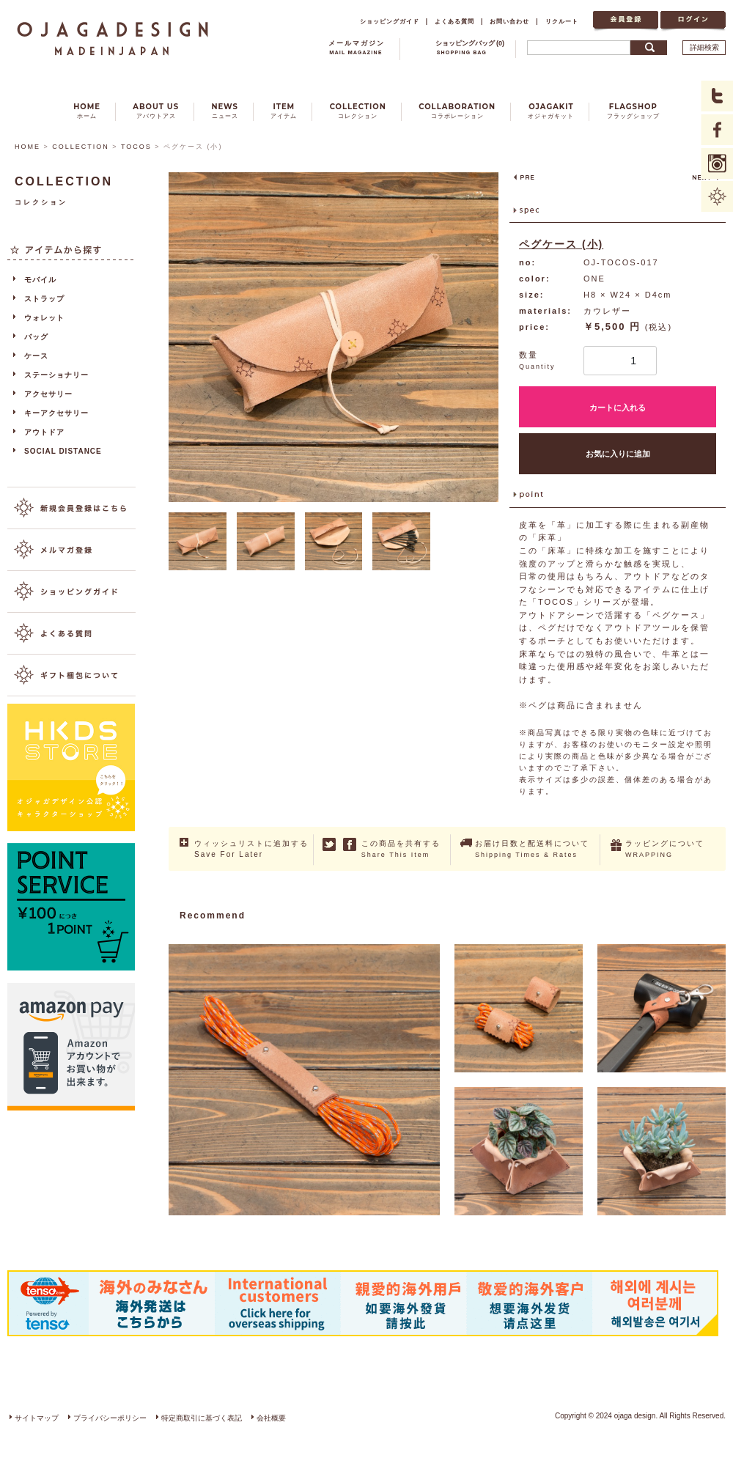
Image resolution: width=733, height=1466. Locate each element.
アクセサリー (48, 394)
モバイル (40, 280)
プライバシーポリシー (110, 1418)
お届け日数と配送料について (532, 848)
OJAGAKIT (551, 111)
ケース (36, 356)
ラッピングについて (664, 848)
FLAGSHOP (633, 111)
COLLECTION (358, 111)
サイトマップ (37, 1418)
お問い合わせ (509, 21)
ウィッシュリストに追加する (251, 849)
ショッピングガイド (389, 21)
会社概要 (271, 1418)
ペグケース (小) (561, 244)
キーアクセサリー (56, 413)
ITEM (283, 111)
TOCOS (136, 146)
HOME (86, 111)
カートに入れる (617, 407)
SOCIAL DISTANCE (63, 451)
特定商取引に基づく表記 (201, 1418)
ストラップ (44, 299)
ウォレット (44, 318)
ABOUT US (156, 111)
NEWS (224, 111)
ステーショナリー (56, 375)
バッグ (36, 337)
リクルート (561, 21)
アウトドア (44, 432)
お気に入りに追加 (618, 453)
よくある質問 (454, 21)
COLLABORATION (457, 111)
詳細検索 (704, 47)
